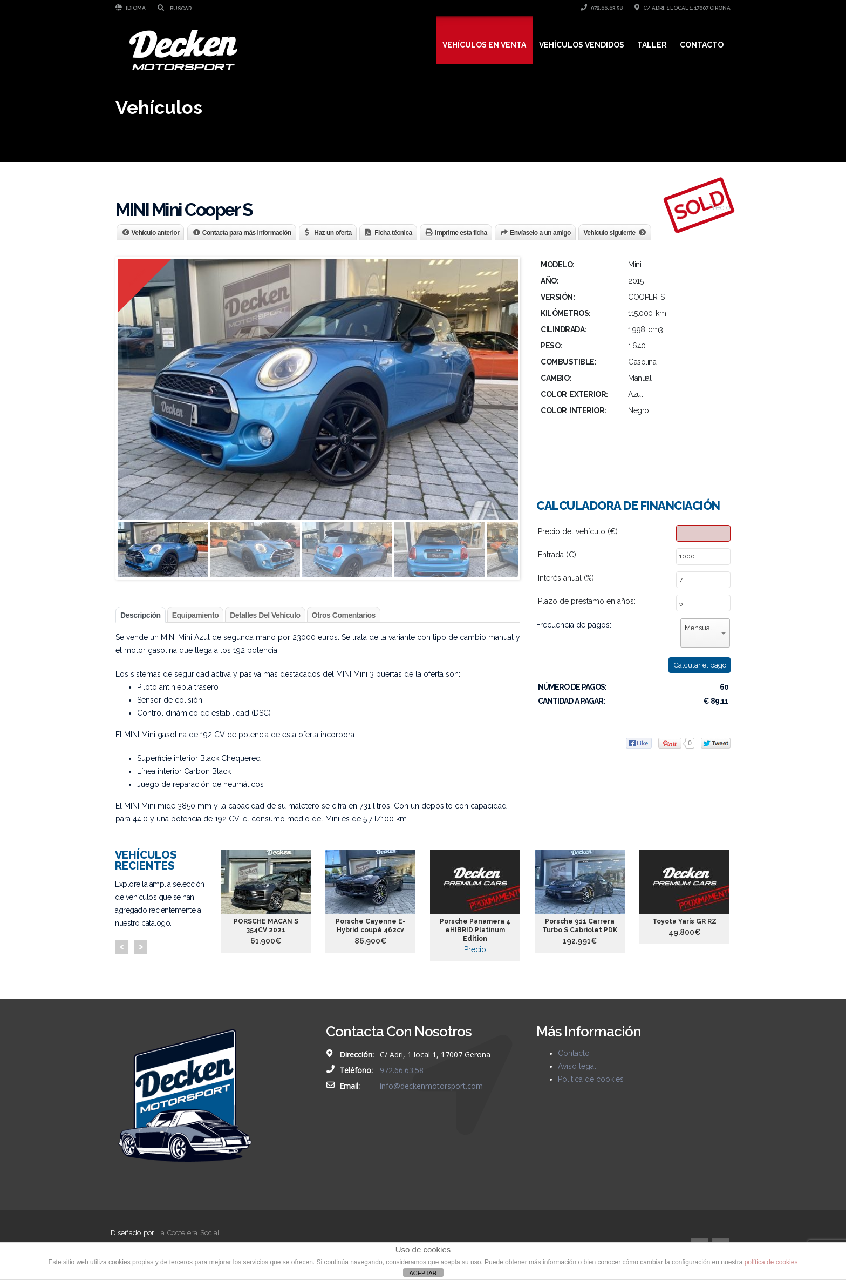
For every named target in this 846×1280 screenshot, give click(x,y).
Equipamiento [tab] (195, 615)
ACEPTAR (422, 1273)
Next (140, 947)
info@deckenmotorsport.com (431, 1086)
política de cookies (771, 1262)
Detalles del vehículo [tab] (265, 615)
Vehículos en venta (484, 45)
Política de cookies (591, 1079)
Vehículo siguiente (609, 233)
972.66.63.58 (602, 8)
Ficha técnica (393, 233)
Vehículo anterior (156, 233)
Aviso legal (577, 1066)
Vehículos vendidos (581, 45)
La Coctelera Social (188, 1233)
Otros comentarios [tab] (344, 615)
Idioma (130, 8)
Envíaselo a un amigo (540, 233)
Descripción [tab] (140, 615)
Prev (121, 947)
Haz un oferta (333, 233)
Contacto (702, 45)
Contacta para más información (246, 233)
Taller (652, 45)
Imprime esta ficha (461, 233)
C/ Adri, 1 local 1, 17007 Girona (682, 8)
